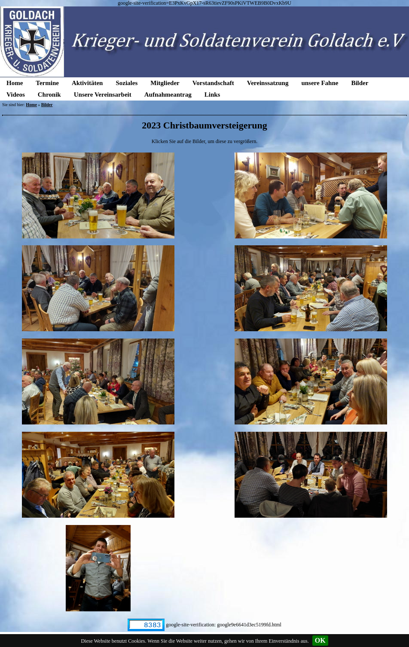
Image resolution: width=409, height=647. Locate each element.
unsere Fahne (319, 82)
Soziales (126, 82)
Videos (15, 94)
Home (14, 82)
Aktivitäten (87, 82)
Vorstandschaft (213, 82)
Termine (47, 82)
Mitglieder (164, 82)
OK (320, 640)
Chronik (49, 94)
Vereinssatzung (268, 82)
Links (212, 94)
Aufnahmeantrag (168, 94)
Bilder (359, 82)
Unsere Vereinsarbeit (102, 94)
